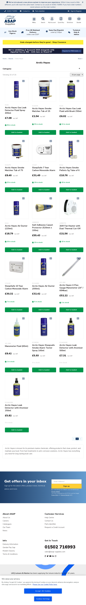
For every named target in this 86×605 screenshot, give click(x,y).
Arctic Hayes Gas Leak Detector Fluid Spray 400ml (15, 110)
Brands (11, 59)
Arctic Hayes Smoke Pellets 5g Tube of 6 (69, 169)
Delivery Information (10, 544)
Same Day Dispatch (56, 31)
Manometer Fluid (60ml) (16, 346)
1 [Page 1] (77, 439)
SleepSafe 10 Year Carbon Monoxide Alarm (16, 287)
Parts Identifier (50, 524)
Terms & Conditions (10, 554)
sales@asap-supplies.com (55, 551)
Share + (80, 59)
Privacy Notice (55, 491)
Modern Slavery (9, 551)
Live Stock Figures (12, 32)
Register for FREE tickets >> (71, 51)
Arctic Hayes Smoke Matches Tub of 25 (41, 110)
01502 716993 (60, 547)
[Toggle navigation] (34, 20)
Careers (6, 521)
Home (4, 59)
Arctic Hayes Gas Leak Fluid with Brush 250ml (70, 110)
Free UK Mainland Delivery (33, 32)
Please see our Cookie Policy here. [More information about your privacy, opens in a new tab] (45, 585)
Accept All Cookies (43, 591)
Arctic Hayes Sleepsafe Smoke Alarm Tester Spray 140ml (43, 348)
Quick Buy (61, 19)
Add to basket (16, 132)
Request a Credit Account (54, 527)
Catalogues (7, 524)
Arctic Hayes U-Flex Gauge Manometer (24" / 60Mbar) (71, 288)
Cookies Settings (43, 599)
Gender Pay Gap (9, 547)
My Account (52, 19)
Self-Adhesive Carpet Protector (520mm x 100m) (42, 228)
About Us (6, 517)
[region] (43, 590)
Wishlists (70, 19)
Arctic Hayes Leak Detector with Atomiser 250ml (16, 408)
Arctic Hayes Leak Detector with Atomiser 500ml (71, 348)
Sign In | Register (75, 11)
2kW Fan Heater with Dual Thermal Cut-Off (70, 227)
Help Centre (49, 517)
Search (43, 19)
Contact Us (49, 521)
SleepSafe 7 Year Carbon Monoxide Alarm (43, 169)
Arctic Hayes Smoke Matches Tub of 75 (14, 169)
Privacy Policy (54, 495)
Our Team (6, 527)
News (5, 530)
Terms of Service (65, 495)
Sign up (66, 486)
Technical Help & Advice (76, 32)
